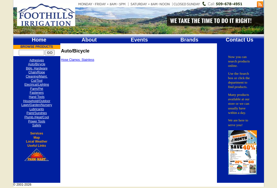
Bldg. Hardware (37, 68)
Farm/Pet (36, 89)
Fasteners (37, 93)
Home (39, 40)
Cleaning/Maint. (37, 76)
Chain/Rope (36, 72)
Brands (189, 40)
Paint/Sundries (36, 113)
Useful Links (36, 146)
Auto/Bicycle (36, 64)
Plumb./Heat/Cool (36, 117)
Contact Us (240, 40)
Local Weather (37, 141)
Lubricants (37, 109)
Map (37, 137)
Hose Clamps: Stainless (77, 60)
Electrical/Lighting (36, 84)
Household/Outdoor (36, 101)
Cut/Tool (36, 81)
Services (36, 133)
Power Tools (36, 121)
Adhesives (37, 60)
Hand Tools (37, 97)
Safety (36, 125)
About (89, 40)
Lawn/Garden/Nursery (36, 105)
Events (139, 40)
